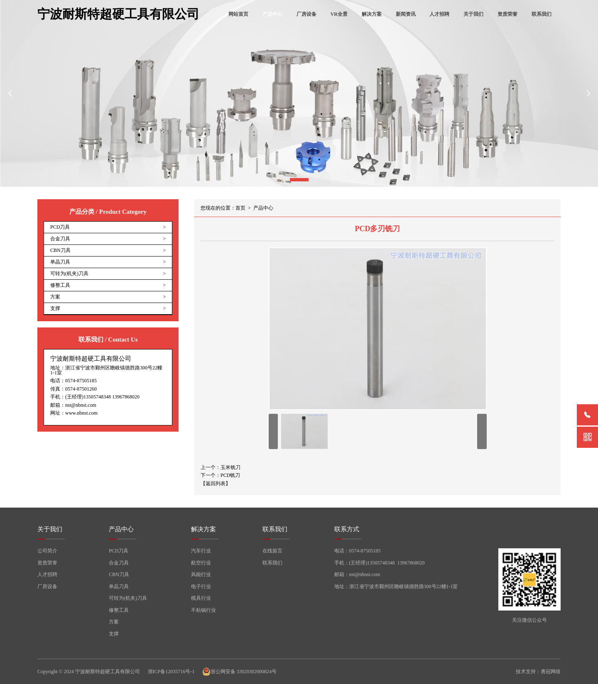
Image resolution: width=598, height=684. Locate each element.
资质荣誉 (507, 14)
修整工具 (119, 610)
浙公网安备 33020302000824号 (239, 671)
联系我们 (541, 14)
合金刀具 (119, 562)
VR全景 (339, 14)
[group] (299, 93)
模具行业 (201, 598)
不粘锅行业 (203, 610)
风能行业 (201, 574)
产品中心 (272, 14)
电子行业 (201, 586)
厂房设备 (306, 14)
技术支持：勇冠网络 (538, 671)
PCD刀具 (118, 550)
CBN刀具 (119, 574)
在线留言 (272, 550)
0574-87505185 (81, 381)
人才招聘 (439, 14)
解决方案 (372, 14)
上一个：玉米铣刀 (220, 467)
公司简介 (47, 550)
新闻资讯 (406, 14)
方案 (114, 621)
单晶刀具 (119, 586)
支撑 (114, 633)
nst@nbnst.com (80, 405)
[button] (299, 179)
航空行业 (201, 562)
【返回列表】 (215, 483)
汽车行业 (201, 550)
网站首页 (238, 14)
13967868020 (126, 397)
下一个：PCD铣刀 (220, 475)
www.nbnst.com (81, 413)
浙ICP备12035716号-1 (171, 671)
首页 (240, 207)
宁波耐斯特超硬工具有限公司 (118, 14)
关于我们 (473, 14)
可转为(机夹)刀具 (128, 598)
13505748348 (97, 397)
